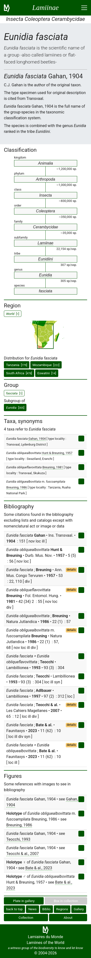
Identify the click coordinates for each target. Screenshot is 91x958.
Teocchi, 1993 (18, 839)
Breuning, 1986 (16, 487)
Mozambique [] (46, 365)
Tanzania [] (16, 365)
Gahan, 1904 (37, 438)
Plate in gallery (24, 901)
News (32, 909)
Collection (26, 917)
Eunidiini (45, 259)
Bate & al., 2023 (38, 868)
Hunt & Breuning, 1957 (57, 453)
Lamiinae (45, 243)
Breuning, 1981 (52, 467)
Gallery (79, 909)
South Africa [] (19, 373)
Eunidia (45, 275)
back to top (14, 909)
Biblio (46, 909)
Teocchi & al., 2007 (22, 853)
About (68, 917)
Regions (62, 909)
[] (15, 407)
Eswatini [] (46, 373)
